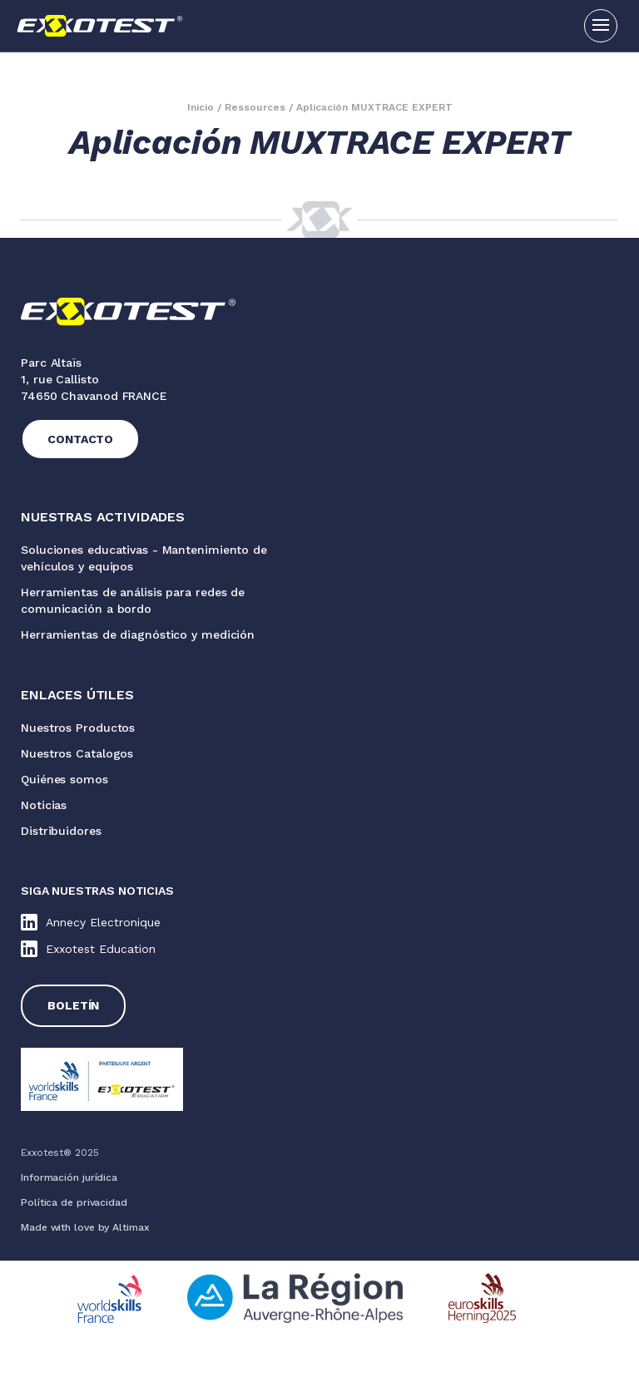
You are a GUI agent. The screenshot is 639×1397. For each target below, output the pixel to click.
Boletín (73, 1005)
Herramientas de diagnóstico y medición (138, 634)
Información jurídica (69, 1177)
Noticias (44, 805)
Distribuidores (61, 830)
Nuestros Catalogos (77, 753)
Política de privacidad (74, 1202)
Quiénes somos (64, 779)
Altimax (130, 1227)
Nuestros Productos (78, 727)
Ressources (255, 107)
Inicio (200, 107)
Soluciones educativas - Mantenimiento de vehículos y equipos (144, 558)
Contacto (80, 439)
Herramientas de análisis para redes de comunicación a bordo (133, 600)
